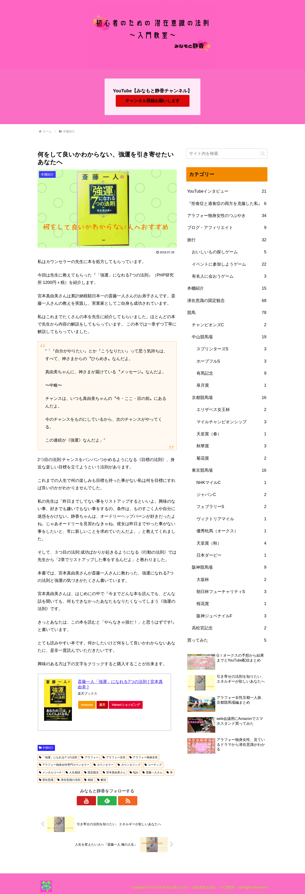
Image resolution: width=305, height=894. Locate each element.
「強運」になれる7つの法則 (58, 757)
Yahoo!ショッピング (127, 706)
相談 (88, 779)
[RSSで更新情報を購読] (117, 800)
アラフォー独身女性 (143, 757)
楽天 (103, 706)
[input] (226, 153)
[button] (263, 153)
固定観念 (91, 772)
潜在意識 (46, 779)
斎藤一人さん (152, 772)
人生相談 (73, 772)
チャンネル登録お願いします (152, 100)
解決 (101, 779)
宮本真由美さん (114, 772)
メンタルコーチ (50, 772)
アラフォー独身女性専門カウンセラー (64, 764)
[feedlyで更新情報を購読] (107, 800)
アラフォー (90, 757)
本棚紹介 (46, 747)
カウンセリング (129, 764)
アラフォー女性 (114, 757)
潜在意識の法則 (68, 779)
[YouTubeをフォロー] (96, 800)
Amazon (88, 706)
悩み (134, 772)
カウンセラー (103, 764)
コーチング (153, 764)
